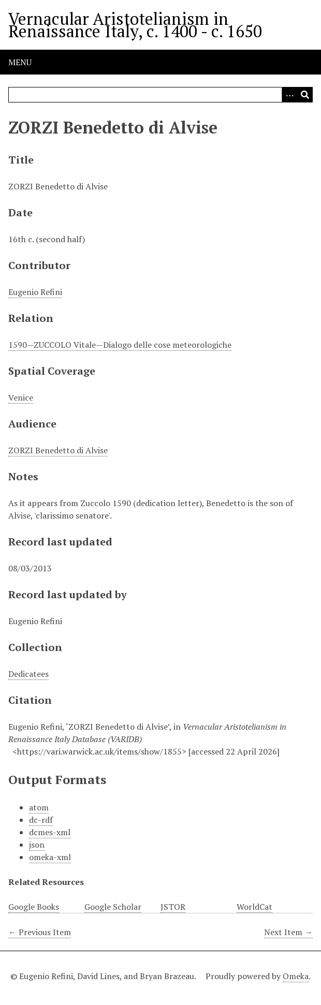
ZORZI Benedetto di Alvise (58, 450)
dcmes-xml (49, 832)
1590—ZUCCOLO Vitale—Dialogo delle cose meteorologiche (119, 344)
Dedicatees (28, 673)
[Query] (160, 94)
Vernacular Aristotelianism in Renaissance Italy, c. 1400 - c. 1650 (135, 25)
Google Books (33, 906)
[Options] (289, 94)
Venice (20, 397)
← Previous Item (39, 932)
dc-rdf (41, 819)
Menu (20, 62)
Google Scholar (112, 906)
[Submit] (305, 94)
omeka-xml (50, 857)
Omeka (296, 976)
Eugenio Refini (35, 292)
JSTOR (172, 906)
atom (39, 807)
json (37, 844)
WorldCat (254, 906)
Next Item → (288, 932)
